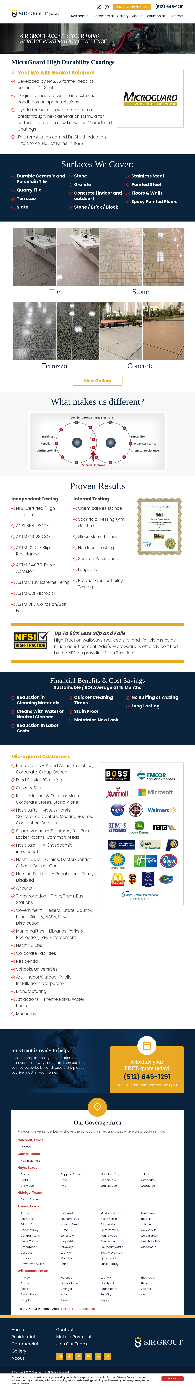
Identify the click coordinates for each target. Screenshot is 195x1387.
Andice (25, 1277)
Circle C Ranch (31, 1241)
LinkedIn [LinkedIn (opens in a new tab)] (98, 1356)
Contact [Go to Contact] (177, 16)
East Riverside (70, 1219)
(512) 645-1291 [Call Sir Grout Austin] (169, 6)
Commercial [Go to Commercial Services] (103, 16)
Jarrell (65, 1300)
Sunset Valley (110, 1264)
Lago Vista (68, 1241)
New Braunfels (30, 1161)
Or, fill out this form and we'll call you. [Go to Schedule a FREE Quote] (146, 1085)
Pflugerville (108, 1224)
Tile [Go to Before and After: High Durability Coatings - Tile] (54, 291)
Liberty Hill (107, 1283)
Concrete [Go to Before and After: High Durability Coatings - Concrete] (140, 366)
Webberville (148, 1230)
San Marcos (109, 1186)
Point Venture (110, 1230)
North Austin (109, 1219)
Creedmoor (29, 1247)
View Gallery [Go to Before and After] (98, 381)
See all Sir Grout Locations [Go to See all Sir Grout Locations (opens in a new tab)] (78, 1309)
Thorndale (148, 1277)
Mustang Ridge (111, 1213)
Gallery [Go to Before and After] (123, 16)
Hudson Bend (70, 1224)
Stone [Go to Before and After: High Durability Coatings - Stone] (140, 291)
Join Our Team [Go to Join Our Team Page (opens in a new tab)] (71, 1344)
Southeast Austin (112, 1247)
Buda (24, 1180)
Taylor (105, 1300)
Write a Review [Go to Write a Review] (99, 7)
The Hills (146, 1219)
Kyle (63, 1186)
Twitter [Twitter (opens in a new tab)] (78, 1356)
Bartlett (26, 1289)
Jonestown (68, 1236)
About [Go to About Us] (137, 16)
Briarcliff (26, 1224)
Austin (25, 1174)
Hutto (64, 1230)
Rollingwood (109, 1236)
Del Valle (26, 1252)
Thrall (144, 1283)
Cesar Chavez (30, 1199)
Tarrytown (148, 1213)
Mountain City (110, 1174)
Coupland (27, 1300)
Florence (66, 1277)
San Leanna (109, 1241)
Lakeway (67, 1247)
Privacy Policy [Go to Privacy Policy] (125, 1377)
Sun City (106, 1294)
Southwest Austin (112, 1252)
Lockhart (26, 1147)
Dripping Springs (72, 1174)
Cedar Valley (29, 1230)
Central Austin (30, 1236)
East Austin (68, 1213)
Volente (146, 1224)
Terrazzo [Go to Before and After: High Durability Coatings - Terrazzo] (54, 366)
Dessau (26, 1258)
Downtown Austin (32, 1264)
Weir (143, 1294)
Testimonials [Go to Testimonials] (155, 16)
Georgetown (69, 1283)
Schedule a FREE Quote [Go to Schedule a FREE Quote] (132, 7)
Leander (66, 1252)
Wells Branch (149, 1236)
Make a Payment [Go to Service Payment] (74, 1337)
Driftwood (27, 1186)
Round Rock (109, 1289)
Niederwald (108, 1180)
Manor (65, 1264)
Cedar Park (28, 1294)
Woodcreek (148, 1186)
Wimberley (148, 1180)
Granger (66, 1289)
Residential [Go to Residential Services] (80, 16)
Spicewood (108, 1258)
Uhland (145, 1174)
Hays (64, 1180)
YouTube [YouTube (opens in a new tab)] (88, 1356)
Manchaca (68, 1258)
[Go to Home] (38, 13)
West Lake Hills (150, 1241)
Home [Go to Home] (17, 1330)
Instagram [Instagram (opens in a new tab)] (59, 1356)
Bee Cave (27, 1219)
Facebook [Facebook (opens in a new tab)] (69, 1356)
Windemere (148, 1247)
